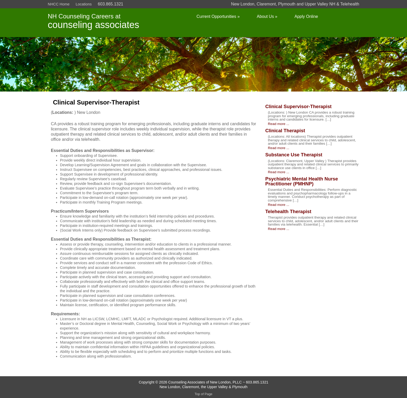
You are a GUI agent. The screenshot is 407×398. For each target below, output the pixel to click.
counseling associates (93, 24)
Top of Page (203, 394)
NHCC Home (59, 4)
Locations (84, 4)
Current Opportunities (218, 16)
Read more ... (278, 124)
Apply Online (306, 16)
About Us (267, 16)
